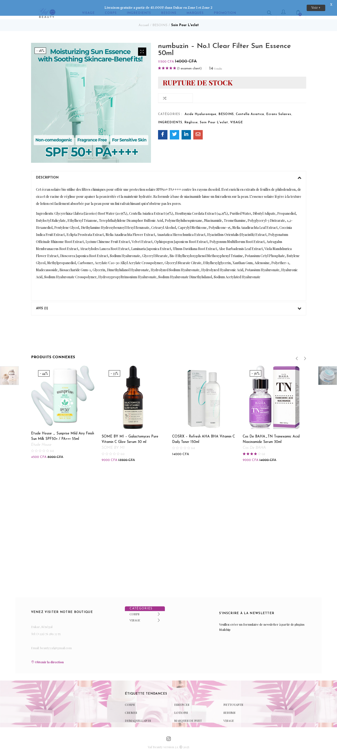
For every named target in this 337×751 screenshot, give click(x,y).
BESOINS (159, 20)
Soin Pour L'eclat (185, 20)
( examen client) (189, 63)
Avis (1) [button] (168, 303)
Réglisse (191, 117)
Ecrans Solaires (278, 109)
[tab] (168, 172)
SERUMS (229, 707)
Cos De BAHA (254, 443)
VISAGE (236, 117)
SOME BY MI (113, 443)
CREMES (131, 707)
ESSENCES (181, 699)
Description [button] (168, 172)
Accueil (144, 20)
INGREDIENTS (170, 117)
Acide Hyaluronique (200, 109)
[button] (142, 46)
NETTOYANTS (233, 699)
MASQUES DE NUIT (188, 715)
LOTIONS (181, 707)
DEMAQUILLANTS (138, 715)
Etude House (41, 439)
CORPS (134, 609)
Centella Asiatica (250, 109)
